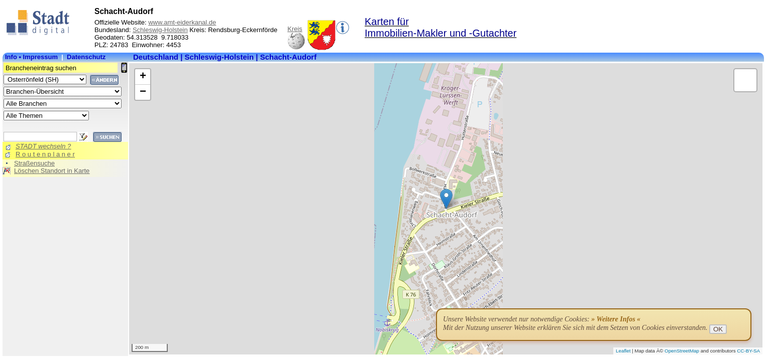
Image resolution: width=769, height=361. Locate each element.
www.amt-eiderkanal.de (182, 22)
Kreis (294, 29)
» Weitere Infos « (615, 319)
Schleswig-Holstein (160, 30)
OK (718, 329)
